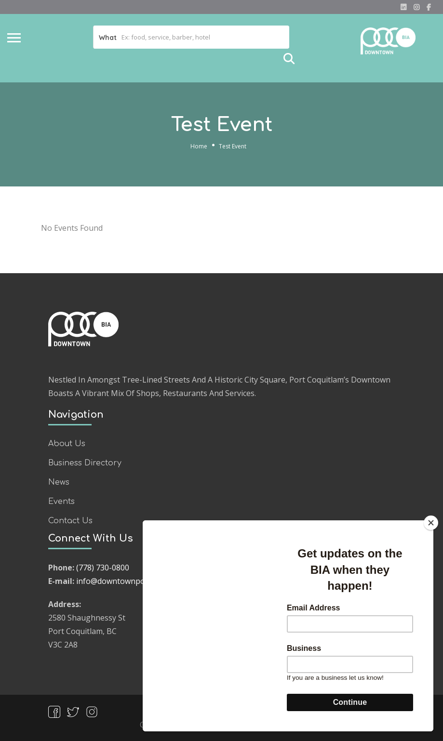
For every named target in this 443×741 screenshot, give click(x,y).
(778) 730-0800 (102, 567)
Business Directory (84, 463)
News (58, 482)
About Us (66, 443)
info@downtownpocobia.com (128, 581)
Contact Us (70, 520)
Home (198, 146)
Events (61, 501)
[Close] (431, 523)
